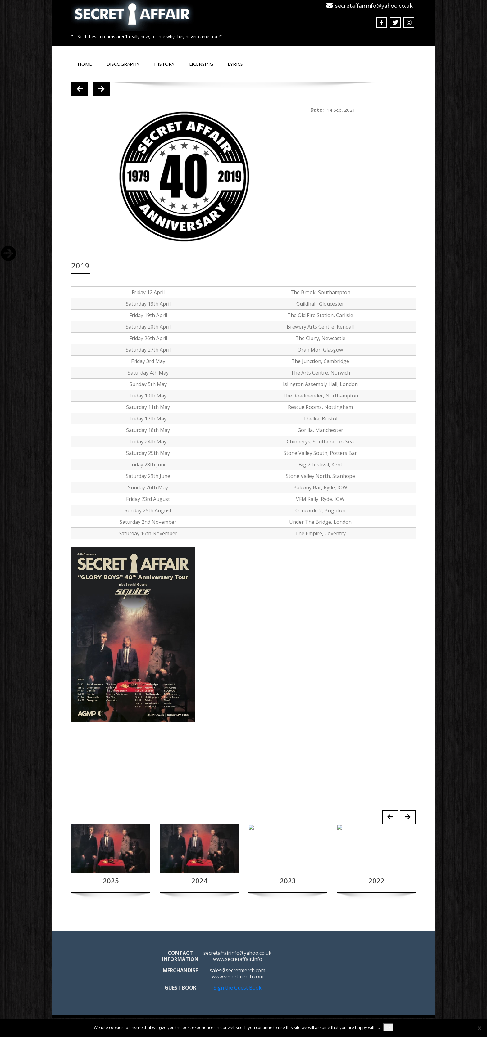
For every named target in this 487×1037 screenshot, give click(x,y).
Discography (123, 64)
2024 (199, 880)
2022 (376, 880)
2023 (288, 880)
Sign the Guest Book (238, 987)
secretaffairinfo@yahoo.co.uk (374, 5)
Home (85, 64)
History (164, 64)
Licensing (201, 64)
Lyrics (235, 64)
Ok (388, 1027)
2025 (111, 880)
